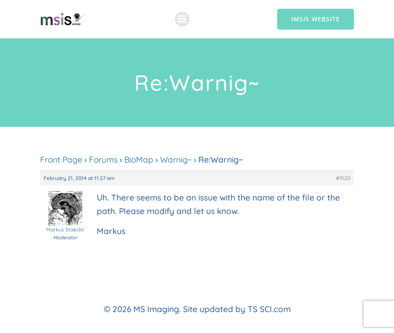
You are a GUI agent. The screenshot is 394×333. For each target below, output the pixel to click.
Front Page (61, 159)
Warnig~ (176, 159)
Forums (103, 159)
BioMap (138, 159)
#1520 (343, 178)
